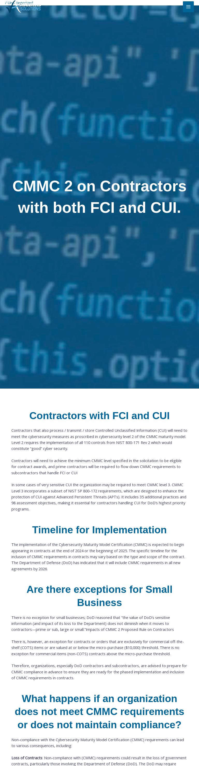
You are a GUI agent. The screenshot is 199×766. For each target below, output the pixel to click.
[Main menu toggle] (188, 6)
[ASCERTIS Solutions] (23, 6)
